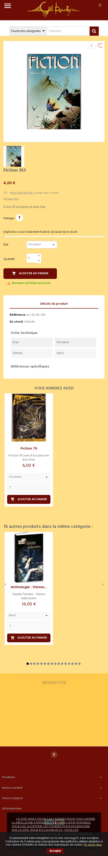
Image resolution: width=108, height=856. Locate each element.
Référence (17, 315)
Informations (12, 808)
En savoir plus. (93, 844)
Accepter (55, 851)
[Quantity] (28, 487)
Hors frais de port (21, 192)
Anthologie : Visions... (29, 587)
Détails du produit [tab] (54, 304)
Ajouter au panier (30, 273)
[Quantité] (31, 258)
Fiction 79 (28, 449)
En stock (16, 321)
